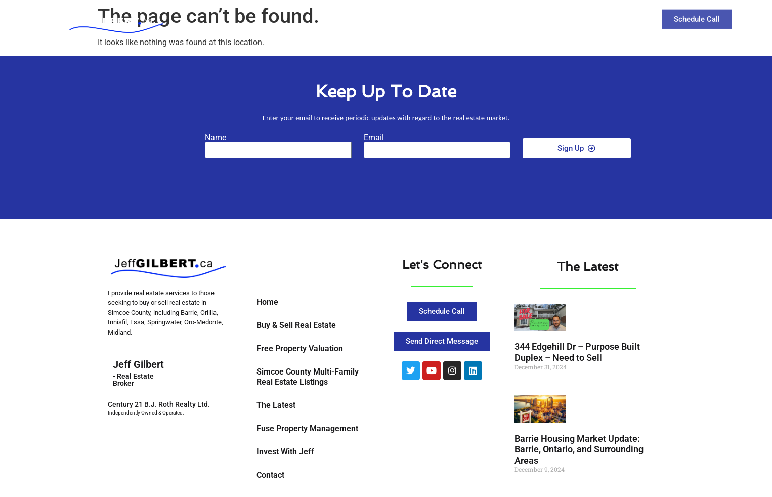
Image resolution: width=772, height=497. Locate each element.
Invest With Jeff (285, 452)
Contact (599, 18)
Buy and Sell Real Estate (456, 19)
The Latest (545, 18)
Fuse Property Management (307, 428)
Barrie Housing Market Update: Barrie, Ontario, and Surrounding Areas (579, 449)
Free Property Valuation (299, 348)
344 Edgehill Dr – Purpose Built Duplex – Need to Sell (577, 352)
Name (215, 138)
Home (267, 302)
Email (374, 138)
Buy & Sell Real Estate (296, 325)
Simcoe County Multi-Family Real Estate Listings (307, 377)
